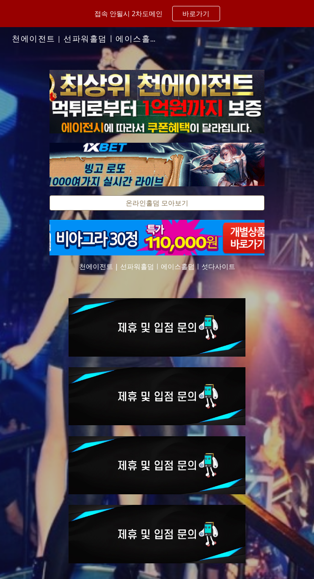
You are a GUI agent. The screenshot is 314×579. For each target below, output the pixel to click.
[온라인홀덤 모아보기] (157, 202)
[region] (157, 13)
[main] (157, 266)
